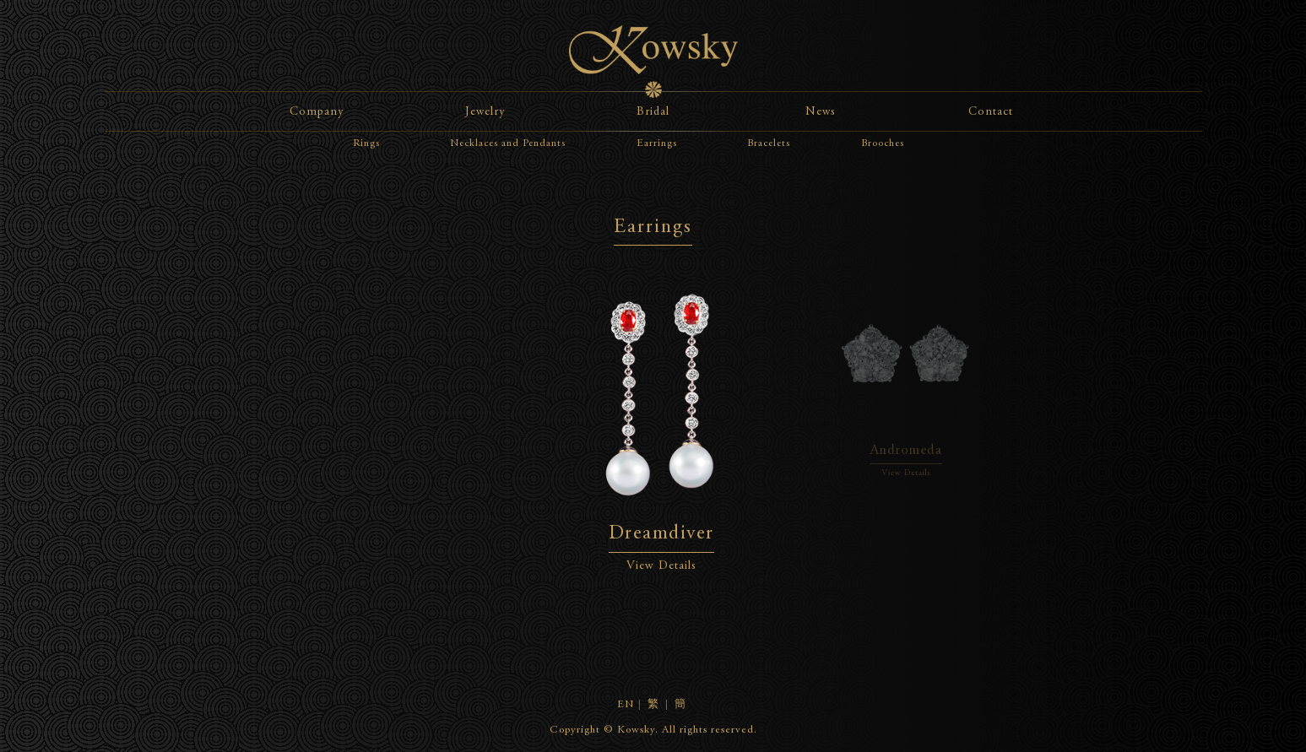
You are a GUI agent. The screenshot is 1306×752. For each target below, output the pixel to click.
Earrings (657, 143)
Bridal (653, 112)
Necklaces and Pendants (508, 143)
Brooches (882, 143)
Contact (990, 112)
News (820, 112)
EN (625, 705)
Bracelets (768, 143)
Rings (366, 143)
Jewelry (485, 112)
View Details (661, 566)
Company (317, 112)
